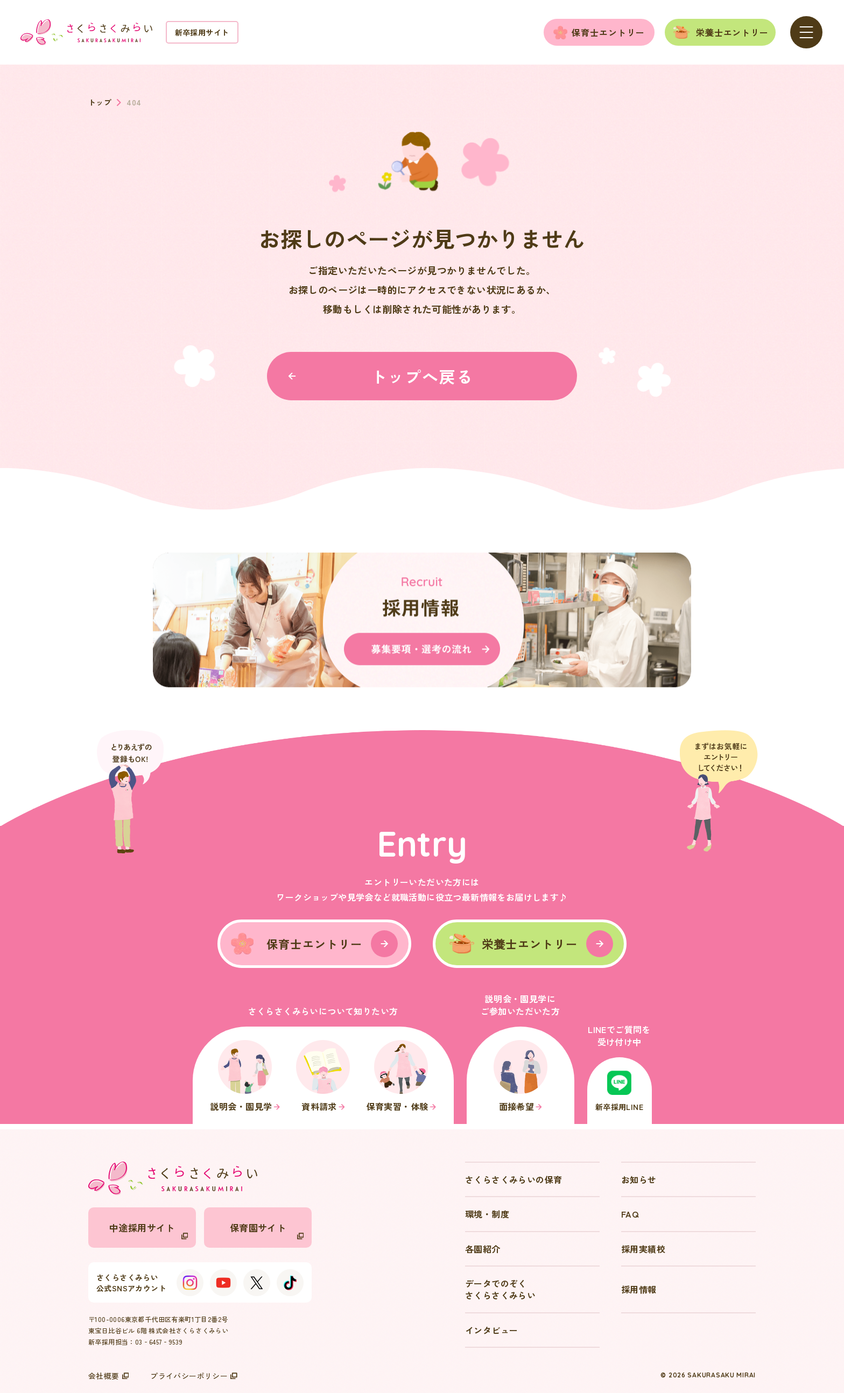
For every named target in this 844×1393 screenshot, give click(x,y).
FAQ (629, 1213)
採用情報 (639, 1289)
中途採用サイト (148, 1230)
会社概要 (108, 1376)
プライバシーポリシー (193, 1376)
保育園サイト (267, 1230)
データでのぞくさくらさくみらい (500, 1289)
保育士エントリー (608, 32)
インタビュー (491, 1330)
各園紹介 (483, 1248)
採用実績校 (643, 1248)
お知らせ (639, 1179)
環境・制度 (487, 1213)
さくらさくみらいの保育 (513, 1179)
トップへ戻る (381, 376)
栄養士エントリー (732, 32)
